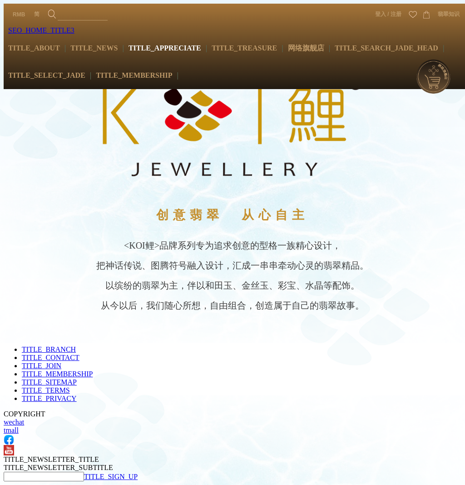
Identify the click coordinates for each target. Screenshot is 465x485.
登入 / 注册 (388, 14)
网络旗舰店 (306, 48)
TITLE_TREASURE (244, 48)
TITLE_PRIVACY (49, 398)
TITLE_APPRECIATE (165, 48)
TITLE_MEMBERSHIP (134, 75)
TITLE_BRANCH (49, 349)
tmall (11, 430)
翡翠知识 (449, 14)
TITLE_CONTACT (50, 357)
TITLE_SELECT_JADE (46, 75)
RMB (19, 14)
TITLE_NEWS (94, 48)
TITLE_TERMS (46, 390)
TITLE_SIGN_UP (111, 476)
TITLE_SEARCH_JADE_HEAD (386, 48)
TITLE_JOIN (41, 366)
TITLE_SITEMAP (49, 382)
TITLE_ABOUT (34, 48)
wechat (14, 422)
